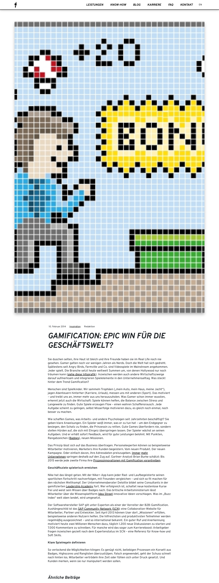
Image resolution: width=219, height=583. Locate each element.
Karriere (154, 5)
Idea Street (105, 494)
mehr (144, 453)
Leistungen (94, 5)
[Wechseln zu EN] (200, 5)
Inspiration (75, 326)
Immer (136, 453)
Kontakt (186, 5)
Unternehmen (57, 457)
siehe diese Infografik (82, 374)
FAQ (170, 5)
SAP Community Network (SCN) (99, 509)
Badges (74, 438)
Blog (136, 5)
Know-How (118, 5)
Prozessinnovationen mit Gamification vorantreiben (126, 461)
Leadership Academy (79, 486)
